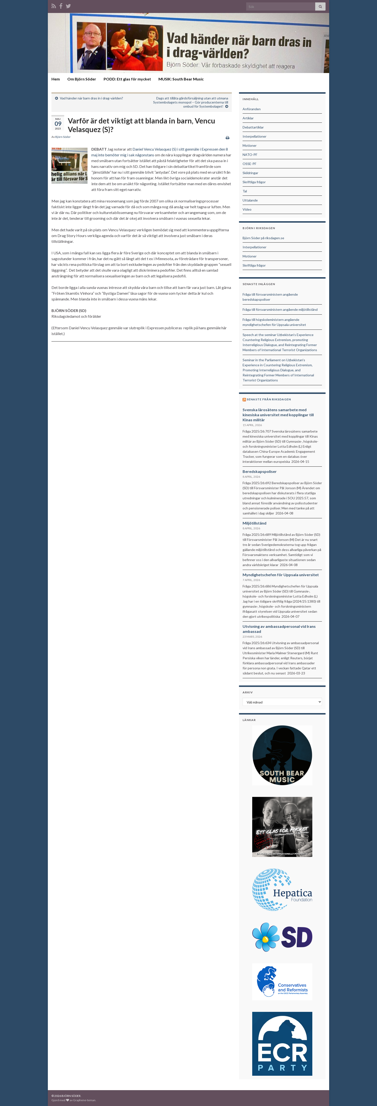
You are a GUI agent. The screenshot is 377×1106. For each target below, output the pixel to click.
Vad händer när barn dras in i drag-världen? (91, 98)
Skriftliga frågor (254, 182)
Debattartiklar (253, 127)
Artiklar (248, 118)
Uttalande (250, 200)
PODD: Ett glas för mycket (127, 79)
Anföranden (252, 109)
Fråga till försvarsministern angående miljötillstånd (280, 309)
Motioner (250, 145)
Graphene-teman (84, 1100)
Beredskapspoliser (260, 471)
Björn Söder (63, 137)
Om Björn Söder (81, 79)
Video (247, 209)
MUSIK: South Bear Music (181, 79)
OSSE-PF (249, 164)
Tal (245, 191)
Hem (55, 79)
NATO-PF (250, 155)
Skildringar (250, 173)
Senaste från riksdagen (269, 399)
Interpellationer (254, 136)
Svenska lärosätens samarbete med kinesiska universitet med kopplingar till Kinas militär (278, 414)
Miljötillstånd (254, 523)
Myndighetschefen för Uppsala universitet (281, 574)
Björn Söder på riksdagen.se (263, 238)
